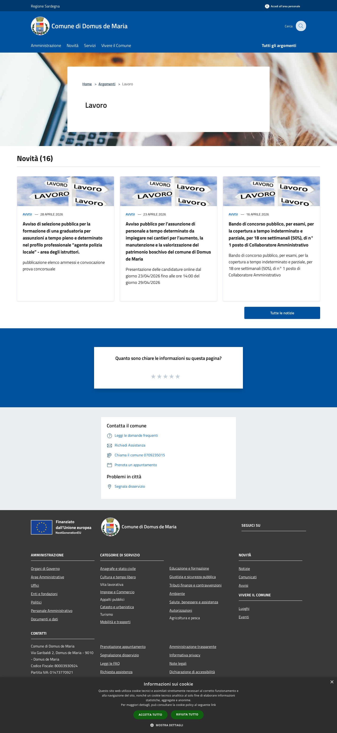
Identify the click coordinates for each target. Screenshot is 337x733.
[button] (168, 725)
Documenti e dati (44, 619)
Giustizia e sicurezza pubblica (192, 576)
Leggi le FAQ (110, 663)
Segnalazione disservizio (119, 655)
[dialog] (168, 705)
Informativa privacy (184, 655)
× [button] (331, 682)
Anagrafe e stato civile (118, 568)
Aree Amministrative (47, 577)
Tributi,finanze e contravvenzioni (195, 585)
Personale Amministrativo (51, 610)
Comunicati (248, 577)
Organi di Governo (45, 568)
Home (87, 84)
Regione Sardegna (45, 6)
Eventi (244, 617)
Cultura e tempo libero (118, 577)
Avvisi (27, 214)
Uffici (35, 585)
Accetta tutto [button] (150, 715)
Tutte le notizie (282, 313)
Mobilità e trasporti (115, 622)
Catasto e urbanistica (117, 607)
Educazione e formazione (189, 568)
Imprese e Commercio (117, 592)
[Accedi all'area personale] (282, 6)
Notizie (244, 568)
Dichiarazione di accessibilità (192, 672)
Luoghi (244, 608)
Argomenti (107, 84)
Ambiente (177, 593)
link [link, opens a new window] (213, 705)
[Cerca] (300, 26)
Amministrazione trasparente (192, 646)
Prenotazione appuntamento (123, 646)
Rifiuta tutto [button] (187, 714)
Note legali (178, 663)
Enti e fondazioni (44, 594)
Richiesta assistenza (116, 672)
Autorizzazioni (180, 610)
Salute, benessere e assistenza (193, 602)
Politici (36, 602)
